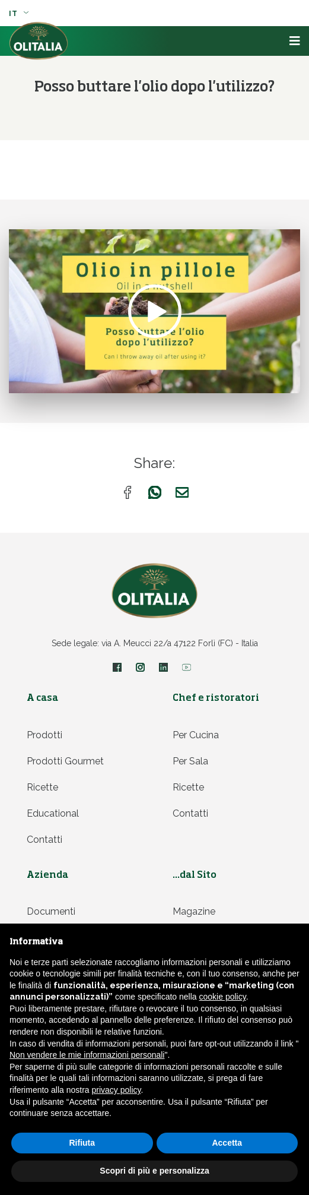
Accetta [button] (227, 1142)
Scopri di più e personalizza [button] (154, 1170)
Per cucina (196, 735)
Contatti (44, 839)
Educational (53, 813)
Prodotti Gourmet (65, 761)
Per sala (190, 761)
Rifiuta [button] (82, 1142)
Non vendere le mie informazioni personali (86, 1055)
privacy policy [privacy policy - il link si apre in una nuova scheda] (116, 1090)
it (19, 14)
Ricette (42, 787)
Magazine (194, 911)
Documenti (51, 911)
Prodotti (44, 735)
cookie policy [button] (222, 996)
